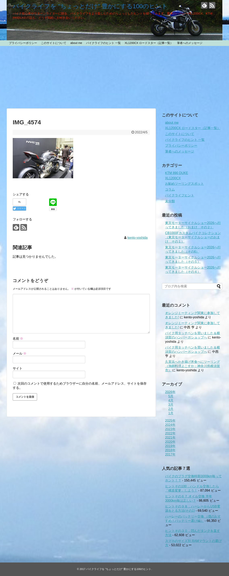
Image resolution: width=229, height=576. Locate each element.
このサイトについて (53, 43)
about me (76, 43)
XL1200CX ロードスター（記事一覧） (149, 43)
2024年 (170, 425)
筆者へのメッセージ (189, 43)
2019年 (170, 446)
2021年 (170, 437)
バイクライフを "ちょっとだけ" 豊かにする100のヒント (90, 6)
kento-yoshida (137, 237)
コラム (170, 189)
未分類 (170, 201)
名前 (18, 338)
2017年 (170, 454)
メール (19, 353)
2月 (170, 409)
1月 (170, 413)
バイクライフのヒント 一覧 (103, 43)
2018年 (170, 450)
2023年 (170, 429)
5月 (170, 396)
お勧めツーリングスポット (184, 183)
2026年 (170, 392)
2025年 (170, 420)
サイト (17, 368)
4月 (170, 400)
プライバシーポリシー (23, 43)
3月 (170, 404)
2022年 (170, 433)
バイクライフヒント (179, 195)
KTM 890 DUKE (176, 173)
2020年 (170, 441)
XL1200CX (173, 178)
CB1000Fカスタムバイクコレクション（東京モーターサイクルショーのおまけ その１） (193, 237)
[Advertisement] (114, 77)
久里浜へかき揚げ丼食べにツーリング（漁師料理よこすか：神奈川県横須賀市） (192, 366)
